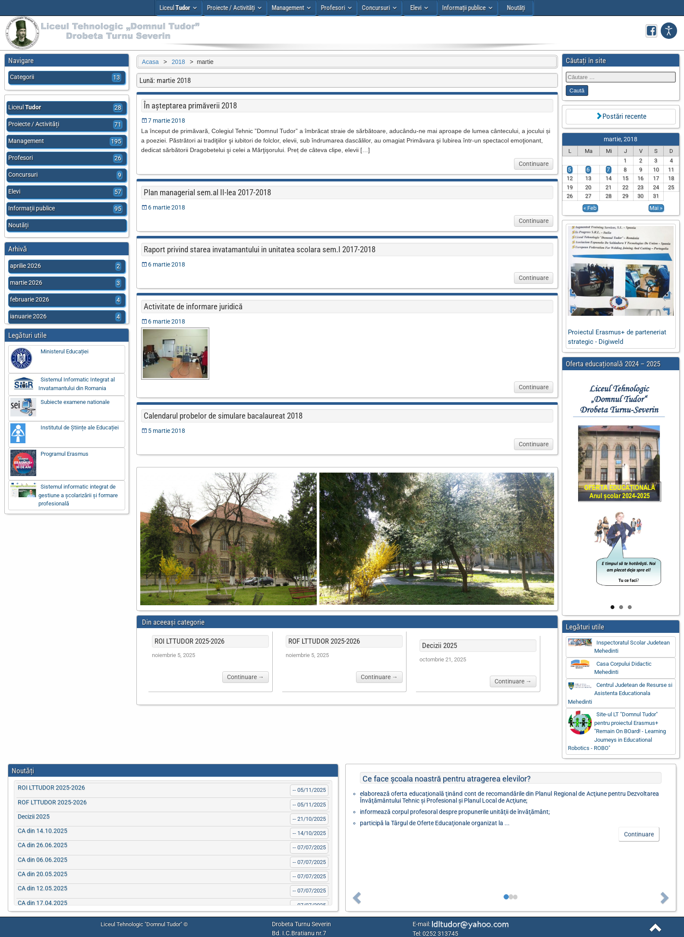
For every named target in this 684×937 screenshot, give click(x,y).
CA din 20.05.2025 (42, 873)
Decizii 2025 (438, 646)
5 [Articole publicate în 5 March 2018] (569, 169)
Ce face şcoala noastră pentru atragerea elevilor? (446, 778)
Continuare (533, 163)
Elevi (416, 8)
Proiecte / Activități (231, 8)
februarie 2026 (66, 300)
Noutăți (516, 8)
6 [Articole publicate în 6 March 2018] (587, 169)
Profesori (333, 8)
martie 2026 (66, 283)
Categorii (66, 78)
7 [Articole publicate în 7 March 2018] (608, 169)
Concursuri (376, 8)
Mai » (655, 208)
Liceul (174, 8)
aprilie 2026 (66, 266)
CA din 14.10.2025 (42, 830)
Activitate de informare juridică (191, 306)
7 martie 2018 (164, 120)
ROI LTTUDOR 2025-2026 (187, 642)
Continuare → (243, 677)
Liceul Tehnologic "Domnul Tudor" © (144, 924)
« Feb (589, 208)
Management (287, 8)
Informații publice (463, 8)
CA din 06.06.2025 (42, 859)
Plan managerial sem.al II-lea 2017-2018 (205, 192)
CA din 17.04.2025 (42, 902)
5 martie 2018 (164, 430)
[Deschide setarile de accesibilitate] (669, 30)
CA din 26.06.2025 (42, 845)
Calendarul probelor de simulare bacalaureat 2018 (221, 416)
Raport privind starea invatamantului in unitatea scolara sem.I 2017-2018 (257, 249)
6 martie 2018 (164, 207)
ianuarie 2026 (66, 317)
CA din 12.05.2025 (42, 888)
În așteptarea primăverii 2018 (188, 106)
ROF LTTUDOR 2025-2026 (323, 642)
